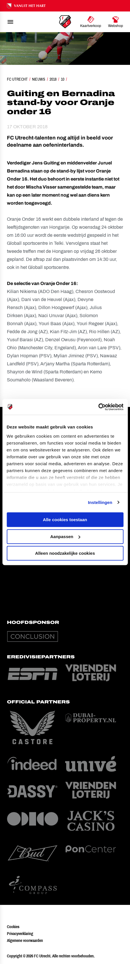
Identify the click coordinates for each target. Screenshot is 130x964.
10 (62, 79)
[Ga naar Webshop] (115, 21)
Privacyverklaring (20, 933)
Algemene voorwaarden (25, 940)
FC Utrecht (17, 79)
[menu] (10, 21)
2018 (53, 79)
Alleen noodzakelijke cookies (65, 553)
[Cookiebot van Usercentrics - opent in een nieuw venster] (98, 407)
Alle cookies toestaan (65, 519)
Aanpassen (65, 536)
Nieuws (38, 79)
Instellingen (100, 502)
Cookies (13, 926)
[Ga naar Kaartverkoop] (90, 21)
